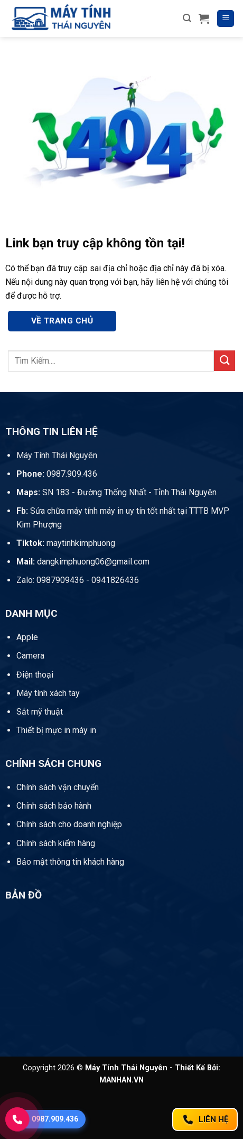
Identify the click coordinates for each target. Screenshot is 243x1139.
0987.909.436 (56, 474)
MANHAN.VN (121, 1080)
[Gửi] (224, 360)
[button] (187, 18)
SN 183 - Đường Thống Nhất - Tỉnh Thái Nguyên (116, 492)
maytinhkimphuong (65, 543)
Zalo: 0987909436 (50, 580)
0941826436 (115, 580)
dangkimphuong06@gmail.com (82, 562)
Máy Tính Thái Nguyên (56, 455)
